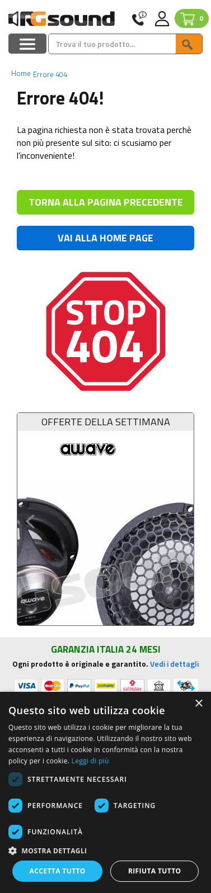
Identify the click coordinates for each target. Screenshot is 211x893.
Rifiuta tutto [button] (154, 871)
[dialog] (105, 792)
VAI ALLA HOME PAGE (105, 237)
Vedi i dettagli (174, 663)
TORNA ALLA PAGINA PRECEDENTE (106, 202)
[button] (105, 850)
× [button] (198, 704)
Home (21, 73)
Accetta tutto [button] (58, 871)
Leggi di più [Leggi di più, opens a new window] (90, 761)
